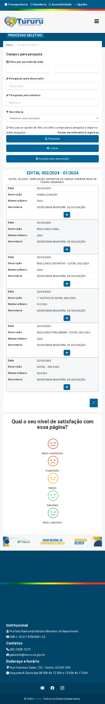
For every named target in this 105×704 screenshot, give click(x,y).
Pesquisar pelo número (23, 95)
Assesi (38, 698)
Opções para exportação (52, 158)
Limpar (52, 148)
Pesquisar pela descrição (25, 78)
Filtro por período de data (24, 61)
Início (9, 45)
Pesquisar (52, 138)
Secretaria (14, 111)
